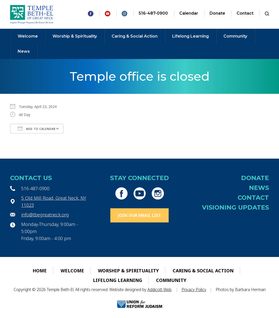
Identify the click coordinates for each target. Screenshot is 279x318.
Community (235, 36)
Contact (245, 13)
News (24, 51)
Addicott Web (159, 289)
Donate (217, 13)
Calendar (188, 13)
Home (40, 271)
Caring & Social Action (135, 36)
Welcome (28, 36)
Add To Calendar (37, 128)
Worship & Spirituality (75, 36)
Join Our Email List (139, 215)
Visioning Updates (235, 207)
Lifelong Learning (190, 36)
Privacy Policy (194, 289)
